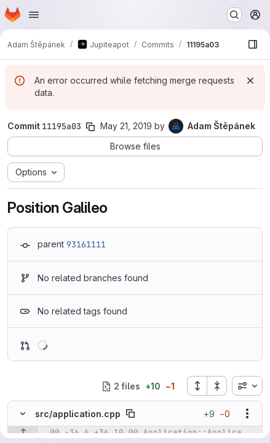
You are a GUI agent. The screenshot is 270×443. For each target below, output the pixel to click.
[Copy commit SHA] (90, 126)
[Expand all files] (197, 386)
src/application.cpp (78, 414)
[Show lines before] (23, 432)
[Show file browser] (253, 44)
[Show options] (247, 413)
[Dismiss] (250, 80)
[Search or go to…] (234, 14)
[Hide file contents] (22, 413)
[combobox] (247, 386)
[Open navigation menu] (34, 15)
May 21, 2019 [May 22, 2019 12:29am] (126, 126)
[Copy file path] (130, 413)
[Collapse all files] (217, 386)
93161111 (86, 244)
